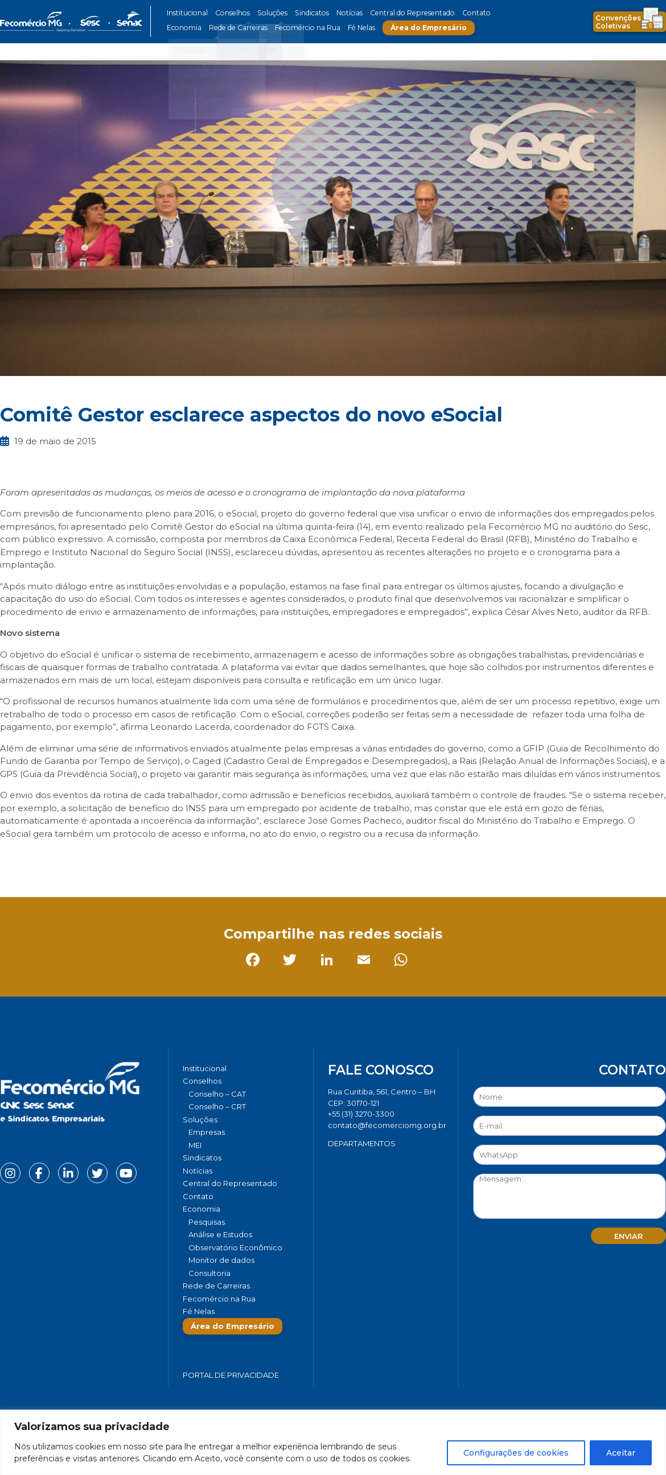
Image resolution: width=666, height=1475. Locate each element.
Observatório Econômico (235, 1247)
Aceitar (620, 1453)
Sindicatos (306, 13)
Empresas (206, 1132)
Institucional (187, 13)
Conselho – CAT (217, 1093)
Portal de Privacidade (231, 1374)
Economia (183, 27)
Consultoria (209, 1273)
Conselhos (231, 13)
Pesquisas (206, 1221)
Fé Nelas (355, 27)
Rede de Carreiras (236, 27)
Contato (465, 13)
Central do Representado (404, 13)
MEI (195, 1145)
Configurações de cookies (516, 1453)
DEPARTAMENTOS (362, 1143)
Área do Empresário (422, 27)
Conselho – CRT (217, 1106)
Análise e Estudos (220, 1234)
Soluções (269, 13)
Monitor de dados (221, 1260)
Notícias (343, 13)
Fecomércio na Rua (303, 27)
